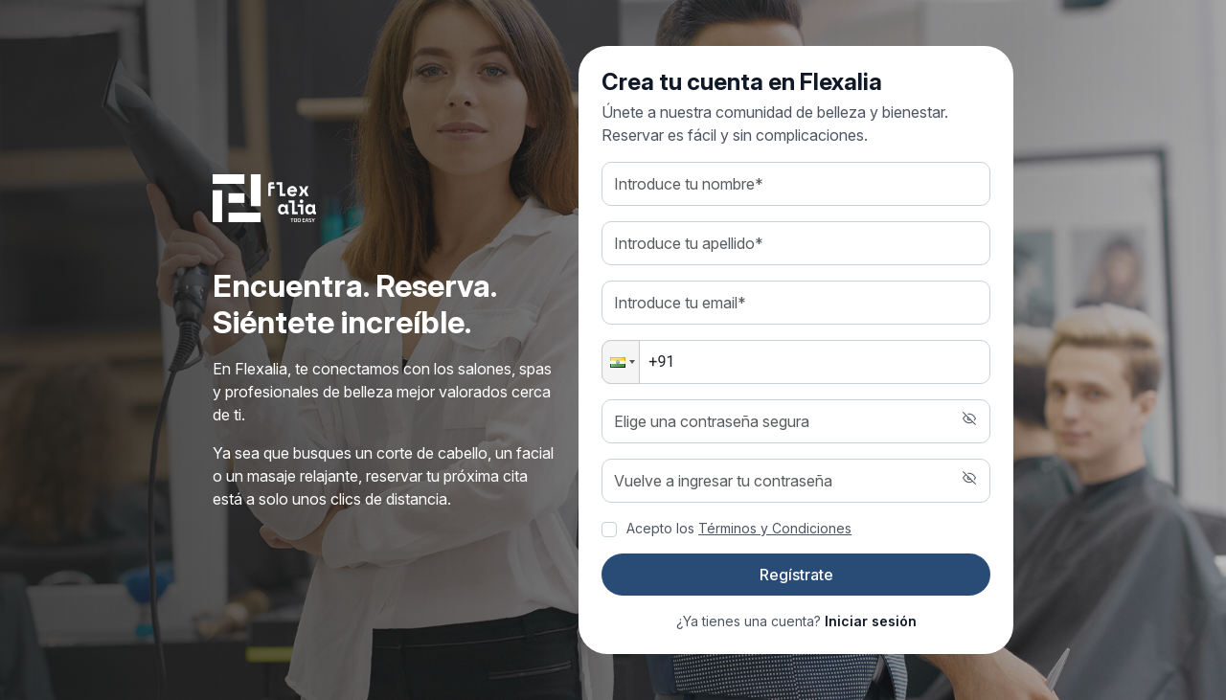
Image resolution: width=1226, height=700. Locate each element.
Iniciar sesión (871, 621)
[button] (620, 362)
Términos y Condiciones (774, 528)
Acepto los (738, 528)
